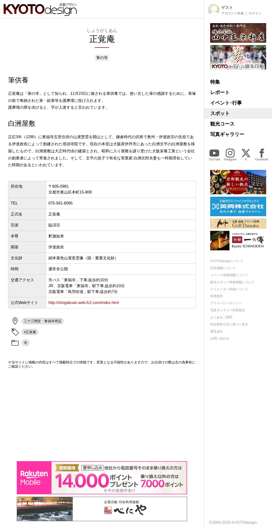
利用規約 (216, 296)
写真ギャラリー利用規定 (227, 310)
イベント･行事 (226, 103)
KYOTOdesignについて (226, 261)
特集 (215, 82)
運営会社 (216, 331)
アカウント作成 (232, 13)
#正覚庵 (30, 332)
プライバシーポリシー (226, 303)
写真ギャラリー (227, 134)
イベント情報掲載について (229, 275)
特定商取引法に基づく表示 (229, 324)
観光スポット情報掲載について (232, 282)
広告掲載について (223, 268)
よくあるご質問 (221, 317)
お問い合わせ (219, 338)
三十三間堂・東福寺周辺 (42, 321)
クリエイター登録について (229, 289)
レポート (220, 92)
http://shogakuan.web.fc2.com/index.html (83, 303)
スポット (220, 113)
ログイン (255, 13)
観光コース (222, 124)
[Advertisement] (102, 415)
